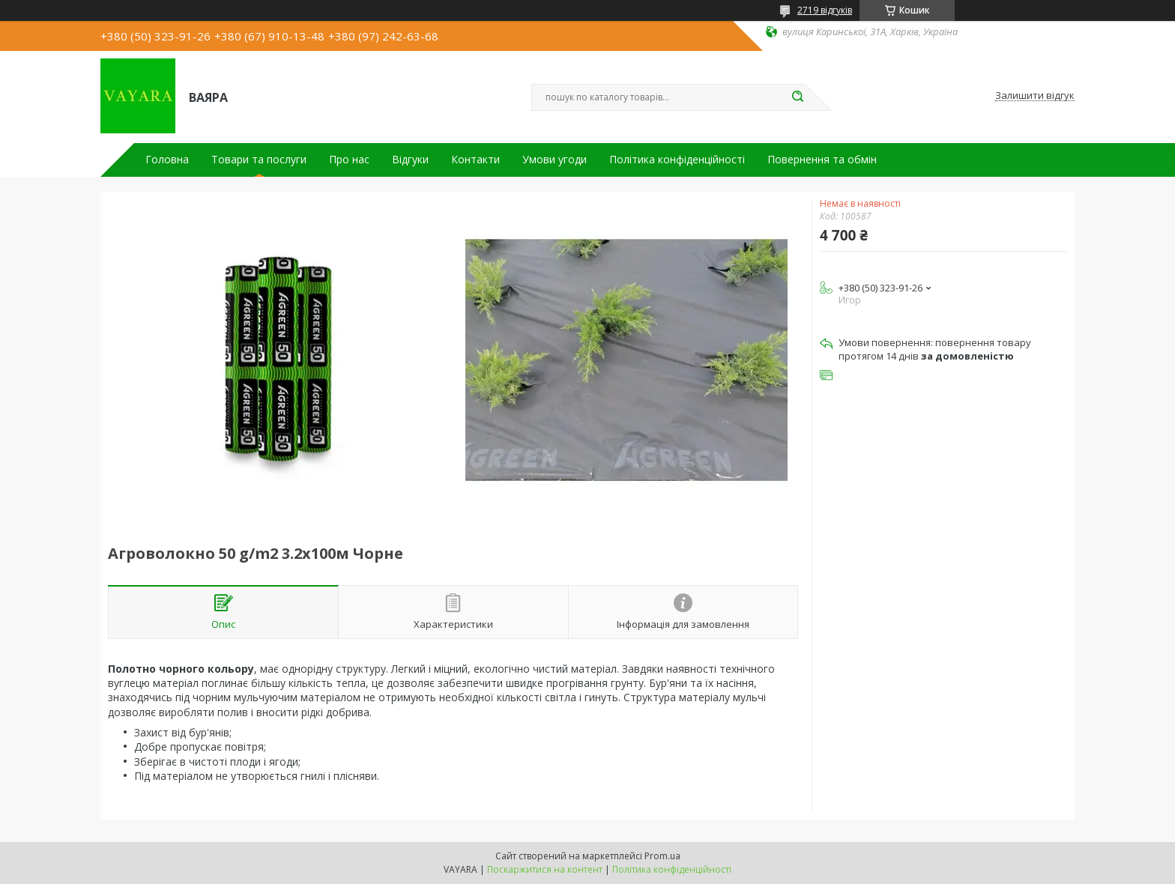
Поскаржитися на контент (544, 869)
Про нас (349, 159)
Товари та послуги (258, 159)
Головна (167, 159)
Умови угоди (554, 159)
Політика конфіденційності (677, 159)
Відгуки (410, 159)
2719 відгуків (824, 10)
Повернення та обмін (822, 159)
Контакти (475, 159)
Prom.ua (662, 856)
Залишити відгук (1035, 96)
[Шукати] (797, 97)
